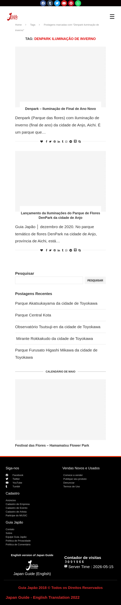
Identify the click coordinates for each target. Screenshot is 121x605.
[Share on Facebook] (46, 141)
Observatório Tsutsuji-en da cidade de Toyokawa (57, 327)
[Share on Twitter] (50, 141)
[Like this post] (41, 141)
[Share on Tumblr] (62, 141)
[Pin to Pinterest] (55, 141)
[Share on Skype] (79, 141)
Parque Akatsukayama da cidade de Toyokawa (56, 303)
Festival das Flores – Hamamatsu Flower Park (52, 445)
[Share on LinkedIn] (59, 141)
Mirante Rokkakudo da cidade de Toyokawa (54, 338)
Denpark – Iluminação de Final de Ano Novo (60, 109)
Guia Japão (14, 522)
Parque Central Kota (33, 315)
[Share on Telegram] (70, 141)
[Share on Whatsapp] (66, 141)
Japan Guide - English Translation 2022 (43, 597)
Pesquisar (24, 273)
